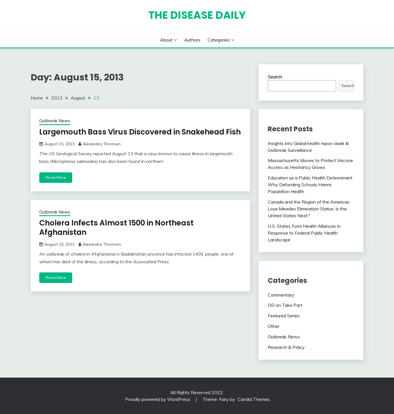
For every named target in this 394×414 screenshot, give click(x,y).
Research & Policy (286, 347)
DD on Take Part (285, 305)
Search (275, 77)
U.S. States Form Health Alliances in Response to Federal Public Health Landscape (304, 233)
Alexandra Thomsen (102, 143)
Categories (219, 40)
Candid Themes (254, 399)
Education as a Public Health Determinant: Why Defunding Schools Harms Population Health (310, 184)
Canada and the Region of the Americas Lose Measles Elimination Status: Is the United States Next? (308, 208)
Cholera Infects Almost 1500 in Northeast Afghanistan (116, 227)
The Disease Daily (197, 15)
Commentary (281, 295)
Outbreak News (54, 120)
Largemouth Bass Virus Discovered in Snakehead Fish (140, 132)
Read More (55, 177)
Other (273, 326)
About (166, 40)
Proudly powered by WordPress (158, 399)
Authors (192, 40)
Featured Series (284, 315)
